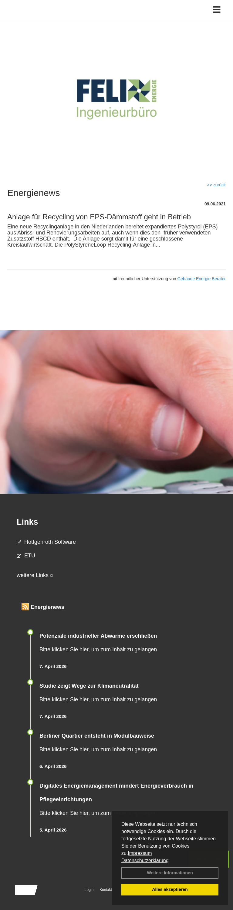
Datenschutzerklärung (145, 860)
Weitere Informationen (170, 872)
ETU (26, 556)
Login (89, 890)
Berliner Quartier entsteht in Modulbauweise (96, 736)
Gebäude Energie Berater (201, 278)
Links (27, 521)
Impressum (140, 853)
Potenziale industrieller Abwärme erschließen (98, 636)
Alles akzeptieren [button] (170, 889)
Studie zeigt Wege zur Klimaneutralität (89, 686)
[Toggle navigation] (217, 9)
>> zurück (216, 184)
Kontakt (106, 890)
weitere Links (35, 575)
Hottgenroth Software (46, 542)
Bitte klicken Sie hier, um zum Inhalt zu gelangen (98, 649)
